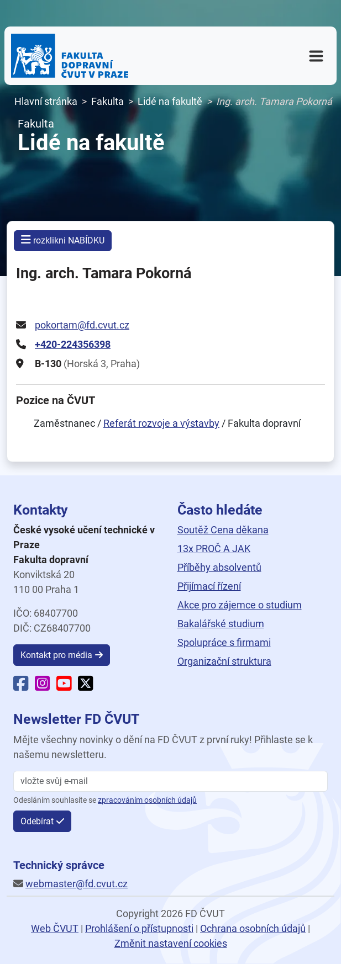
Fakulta (107, 101)
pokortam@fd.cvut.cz (82, 325)
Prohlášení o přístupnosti (139, 928)
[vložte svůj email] (170, 781)
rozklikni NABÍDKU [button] (62, 240)
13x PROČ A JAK (213, 548)
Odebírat (37, 821)
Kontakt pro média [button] (56, 655)
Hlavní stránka (45, 101)
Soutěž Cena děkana (223, 530)
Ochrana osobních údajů (253, 928)
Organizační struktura (224, 661)
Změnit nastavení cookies (170, 943)
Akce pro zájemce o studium (239, 605)
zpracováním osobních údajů (147, 800)
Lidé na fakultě (170, 101)
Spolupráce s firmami (224, 642)
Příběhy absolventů (219, 567)
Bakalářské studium (220, 623)
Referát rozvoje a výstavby (161, 423)
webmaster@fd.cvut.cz (76, 883)
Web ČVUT (54, 928)
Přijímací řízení (209, 586)
